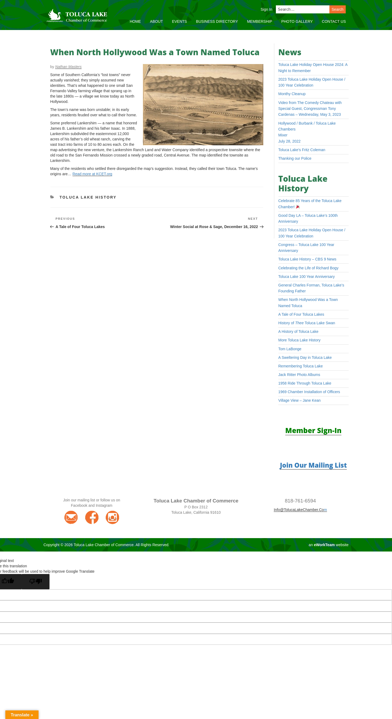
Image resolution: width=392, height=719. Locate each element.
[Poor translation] (36, 581)
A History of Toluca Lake (298, 331)
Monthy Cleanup (292, 94)
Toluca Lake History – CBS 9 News (307, 259)
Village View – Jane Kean (299, 400)
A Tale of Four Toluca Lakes (301, 314)
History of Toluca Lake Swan (306, 323)
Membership (259, 21)
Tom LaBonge (289, 349)
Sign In (266, 9)
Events (179, 21)
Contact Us (334, 21)
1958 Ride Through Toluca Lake (304, 383)
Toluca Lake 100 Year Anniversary (306, 276)
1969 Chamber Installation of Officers (309, 392)
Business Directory (217, 21)
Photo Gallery (297, 21)
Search (337, 9)
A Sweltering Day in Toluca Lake (305, 357)
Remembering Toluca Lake (300, 366)
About (156, 21)
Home (135, 21)
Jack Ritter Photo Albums (299, 374)
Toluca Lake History (88, 197)
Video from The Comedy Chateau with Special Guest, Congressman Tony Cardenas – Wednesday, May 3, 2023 (310, 108)
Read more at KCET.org (92, 174)
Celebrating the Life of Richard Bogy (308, 268)
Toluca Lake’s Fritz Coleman (301, 150)
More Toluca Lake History (299, 340)
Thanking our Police (294, 158)
